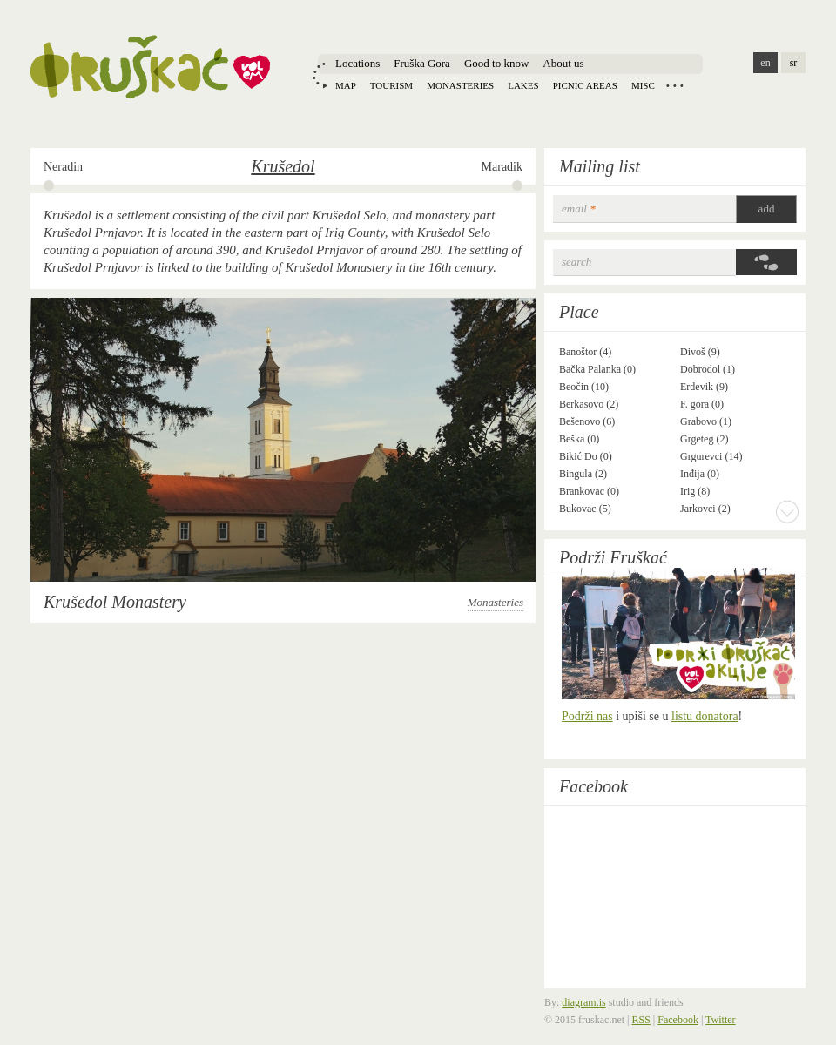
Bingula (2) (583, 474)
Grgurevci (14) (711, 456)
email (579, 208)
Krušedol (282, 166)
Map (345, 85)
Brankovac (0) (589, 491)
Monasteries (460, 85)
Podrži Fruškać (613, 557)
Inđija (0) (699, 474)
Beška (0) (579, 439)
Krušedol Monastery (115, 601)
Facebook (593, 786)
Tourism (391, 85)
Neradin (63, 166)
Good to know (496, 63)
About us (563, 63)
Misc (643, 85)
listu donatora (704, 716)
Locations (357, 63)
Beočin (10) (584, 387)
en (765, 63)
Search (576, 261)
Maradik (502, 166)
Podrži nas (587, 716)
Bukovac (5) (585, 508)
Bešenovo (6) (587, 421)
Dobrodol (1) (707, 369)
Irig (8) (695, 491)
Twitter (720, 1020)
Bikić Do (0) (585, 456)
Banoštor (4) (585, 352)
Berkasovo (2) (588, 404)
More (787, 511)
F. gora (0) (702, 404)
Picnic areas (585, 85)
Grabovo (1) (706, 421)
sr (794, 63)
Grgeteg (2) (704, 439)
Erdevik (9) (704, 387)
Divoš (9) (700, 352)
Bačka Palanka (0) (597, 369)
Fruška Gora (422, 63)
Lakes (523, 85)
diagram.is (583, 1002)
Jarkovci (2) (705, 508)
